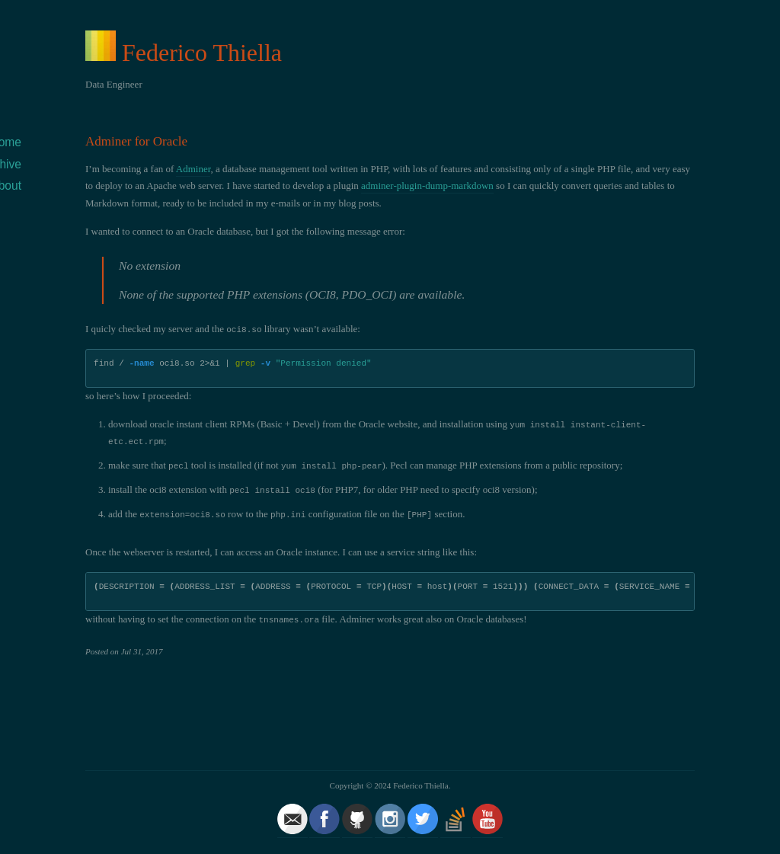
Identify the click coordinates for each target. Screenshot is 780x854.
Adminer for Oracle (136, 141)
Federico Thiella (202, 52)
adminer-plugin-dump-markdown (427, 185)
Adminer (193, 168)
